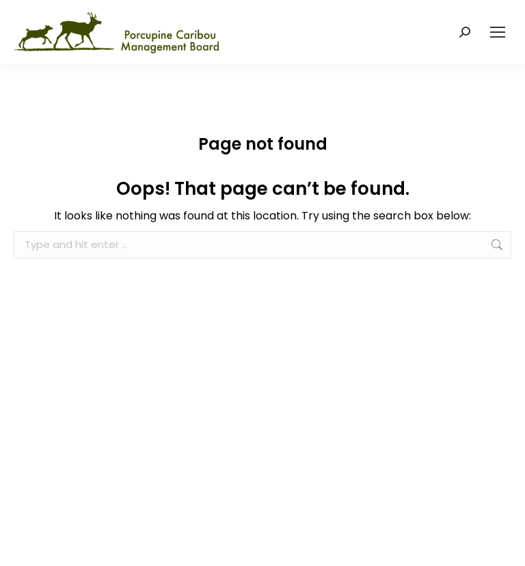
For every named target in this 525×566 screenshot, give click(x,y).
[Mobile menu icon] (497, 32)
